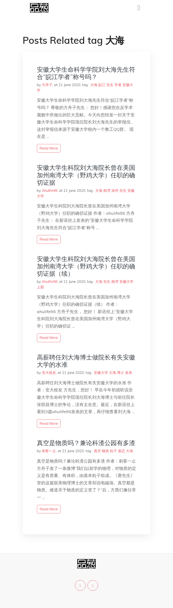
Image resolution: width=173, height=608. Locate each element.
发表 (128, 372)
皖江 (101, 85)
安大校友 (49, 372)
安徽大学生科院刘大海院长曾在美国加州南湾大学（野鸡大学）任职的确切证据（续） (86, 266)
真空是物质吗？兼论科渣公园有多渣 (86, 443)
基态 (121, 451)
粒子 (113, 451)
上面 (40, 287)
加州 (114, 190)
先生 (109, 85)
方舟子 (47, 85)
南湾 (106, 190)
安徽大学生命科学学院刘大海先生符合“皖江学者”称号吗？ (86, 73)
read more (48, 148)
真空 (97, 451)
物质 (105, 451)
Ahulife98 (49, 190)
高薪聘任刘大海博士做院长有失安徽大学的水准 (86, 360)
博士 (120, 372)
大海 (93, 85)
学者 (117, 85)
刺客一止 (49, 451)
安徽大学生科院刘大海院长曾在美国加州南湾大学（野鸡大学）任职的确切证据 (86, 175)
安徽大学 (126, 281)
